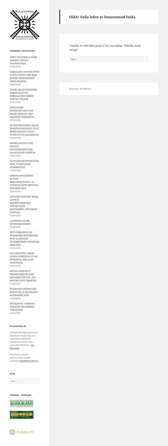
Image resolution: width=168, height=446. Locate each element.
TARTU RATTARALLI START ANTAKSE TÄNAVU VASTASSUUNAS (23, 60)
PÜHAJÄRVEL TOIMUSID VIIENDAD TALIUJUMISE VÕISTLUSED (22, 306)
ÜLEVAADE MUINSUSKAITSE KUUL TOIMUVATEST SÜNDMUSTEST (24, 164)
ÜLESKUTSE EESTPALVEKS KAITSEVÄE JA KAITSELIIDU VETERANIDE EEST (24, 292)
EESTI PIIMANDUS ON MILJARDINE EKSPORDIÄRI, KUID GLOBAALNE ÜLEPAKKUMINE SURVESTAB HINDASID (24, 238)
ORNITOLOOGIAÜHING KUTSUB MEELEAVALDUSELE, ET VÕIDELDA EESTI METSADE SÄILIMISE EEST (24, 182)
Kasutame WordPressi (80, 88)
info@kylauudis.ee (28, 360)
